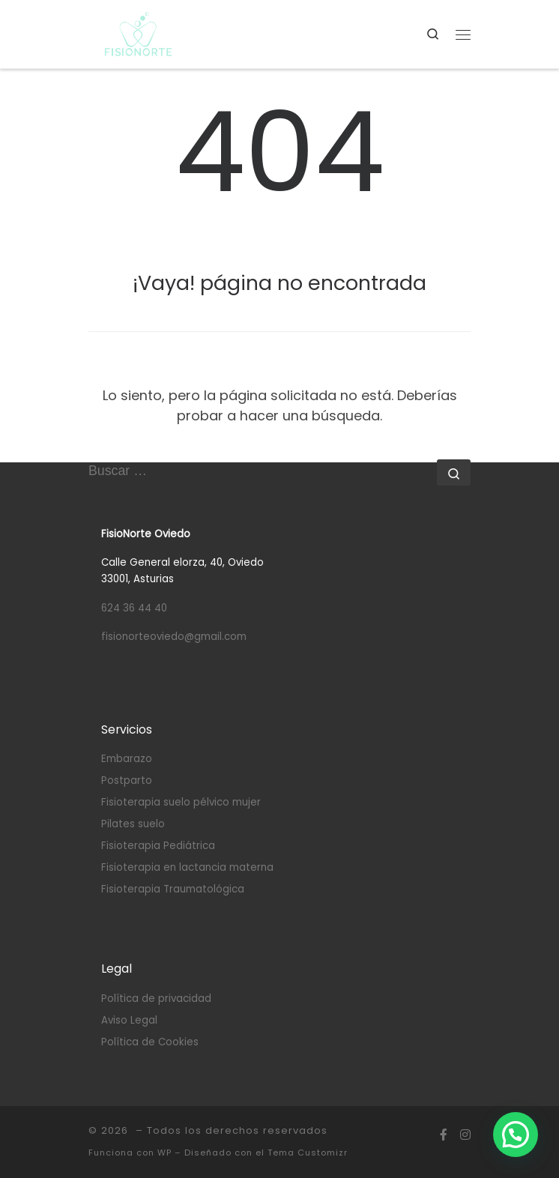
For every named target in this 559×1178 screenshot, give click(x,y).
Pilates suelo (133, 824)
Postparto (126, 780)
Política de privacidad (156, 998)
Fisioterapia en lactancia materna (187, 867)
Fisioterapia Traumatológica (172, 889)
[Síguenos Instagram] (465, 1135)
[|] (138, 33)
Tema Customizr (308, 1153)
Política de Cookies (150, 1042)
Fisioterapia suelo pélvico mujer (181, 802)
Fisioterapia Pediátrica (158, 846)
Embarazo (126, 759)
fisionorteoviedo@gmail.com (174, 636)
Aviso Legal (129, 1020)
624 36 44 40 (134, 608)
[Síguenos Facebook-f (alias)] (443, 1135)
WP (164, 1153)
